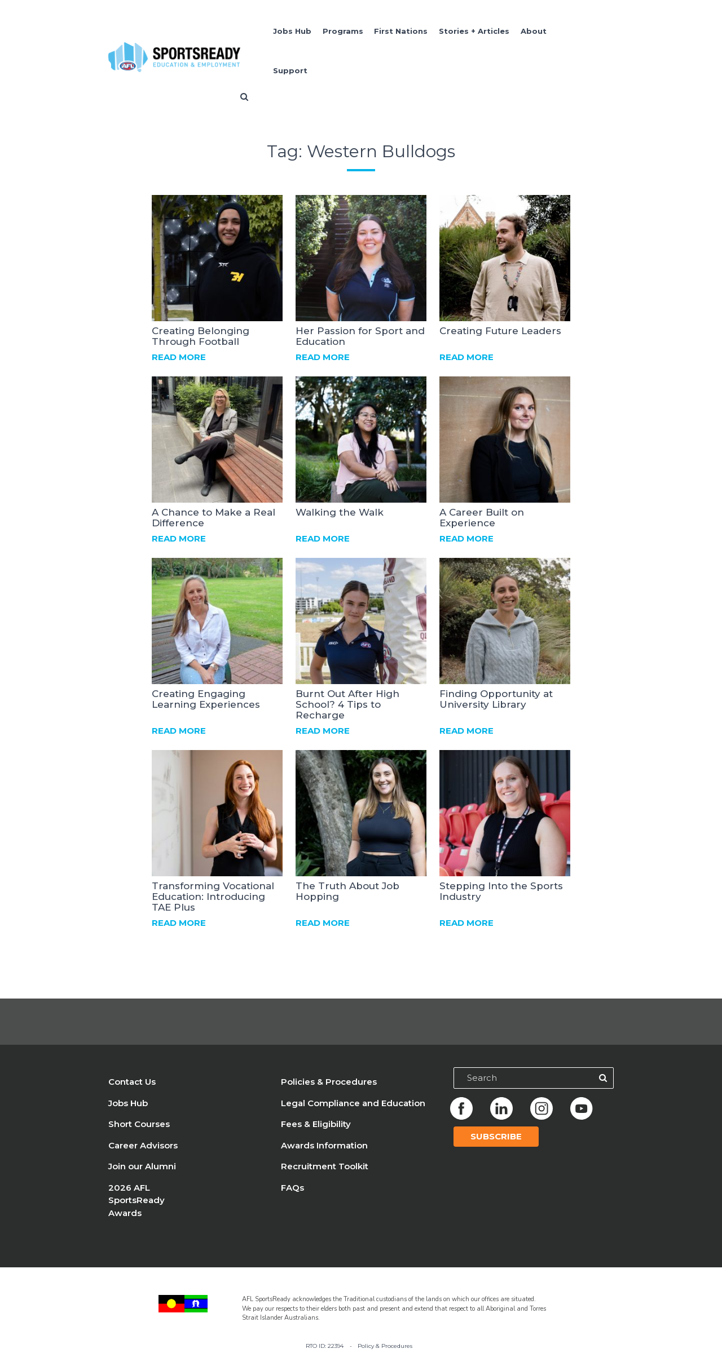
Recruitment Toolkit (324, 1166)
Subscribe (496, 1136)
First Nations (401, 31)
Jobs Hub (292, 31)
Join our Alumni (142, 1166)
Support (290, 70)
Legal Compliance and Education (353, 1103)
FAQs (292, 1187)
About (534, 31)
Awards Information (324, 1145)
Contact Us (132, 1081)
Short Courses (139, 1124)
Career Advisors (143, 1145)
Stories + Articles (474, 31)
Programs (343, 31)
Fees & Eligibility (316, 1124)
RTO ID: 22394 (325, 1345)
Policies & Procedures (329, 1081)
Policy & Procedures (385, 1345)
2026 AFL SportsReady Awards (136, 1200)
